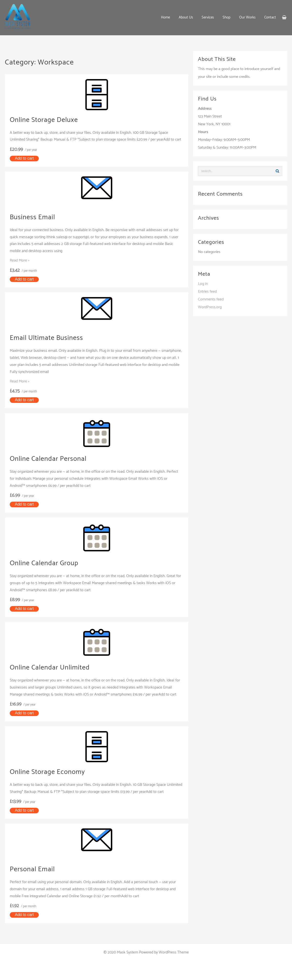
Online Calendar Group (47, 563)
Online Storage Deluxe (46, 120)
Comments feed (211, 299)
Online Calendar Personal (51, 459)
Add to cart (24, 158)
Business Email (34, 217)
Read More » (19, 260)
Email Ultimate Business (49, 338)
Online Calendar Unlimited (53, 667)
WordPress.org (210, 307)
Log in (203, 284)
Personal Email (34, 869)
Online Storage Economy (50, 772)
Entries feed (207, 291)
